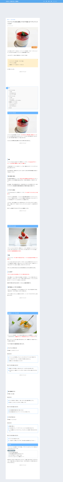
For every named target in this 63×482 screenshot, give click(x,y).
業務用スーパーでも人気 (13, 102)
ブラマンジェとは (12, 96)
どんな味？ (12, 99)
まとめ (10, 108)
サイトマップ (55, 1)
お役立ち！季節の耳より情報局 (13, 1)
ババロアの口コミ (13, 106)
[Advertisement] (23, 10)
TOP (44, 1)
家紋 (46, 1)
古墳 (51, 1)
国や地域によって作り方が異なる (15, 100)
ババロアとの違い (13, 94)
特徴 (11, 97)
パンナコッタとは (12, 90)
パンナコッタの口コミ (13, 103)
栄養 (48, 1)
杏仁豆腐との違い (13, 93)
